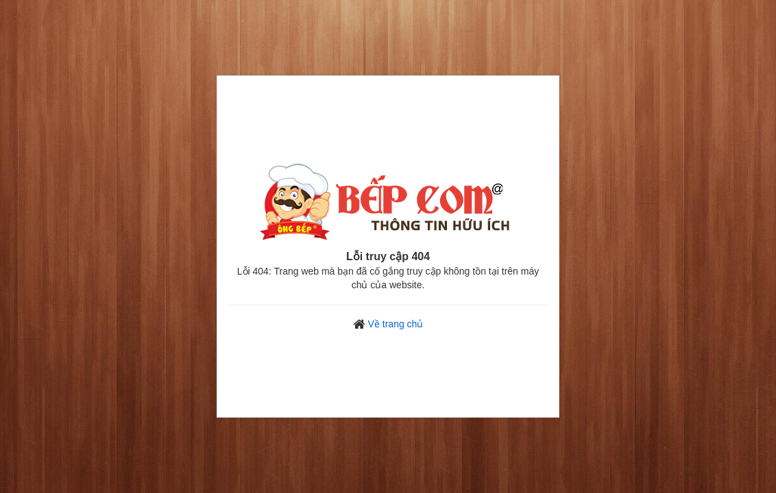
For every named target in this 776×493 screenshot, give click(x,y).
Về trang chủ (396, 323)
